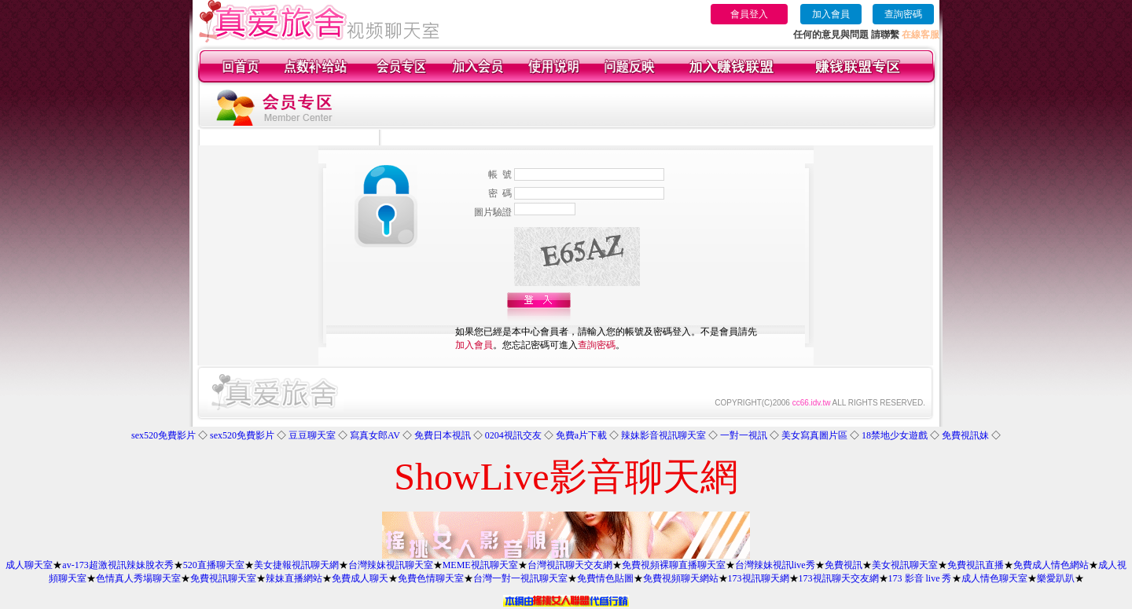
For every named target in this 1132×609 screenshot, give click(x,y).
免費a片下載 (581, 435)
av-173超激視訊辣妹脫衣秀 (117, 564)
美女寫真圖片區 (814, 435)
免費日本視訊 (442, 435)
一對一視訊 (743, 435)
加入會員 (831, 14)
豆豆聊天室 (312, 435)
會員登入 (749, 14)
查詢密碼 (903, 14)
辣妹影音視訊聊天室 (663, 435)
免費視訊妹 (965, 435)
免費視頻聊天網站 (681, 578)
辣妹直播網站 (294, 578)
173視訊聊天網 (758, 578)
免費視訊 (843, 564)
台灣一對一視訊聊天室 (520, 578)
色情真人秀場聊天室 (138, 578)
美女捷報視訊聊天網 (296, 564)
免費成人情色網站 (1051, 564)
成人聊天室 (29, 564)
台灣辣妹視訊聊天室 (390, 564)
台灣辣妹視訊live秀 (775, 564)
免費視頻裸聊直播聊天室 (674, 564)
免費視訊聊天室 (223, 578)
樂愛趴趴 (1056, 578)
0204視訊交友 (513, 435)
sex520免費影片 (163, 435)
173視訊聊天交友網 (839, 578)
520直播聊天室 (213, 564)
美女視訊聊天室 (905, 564)
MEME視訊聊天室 (480, 564)
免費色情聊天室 (431, 578)
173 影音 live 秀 (920, 578)
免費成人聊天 (360, 578)
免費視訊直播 (975, 564)
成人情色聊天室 (994, 578)
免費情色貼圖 (605, 578)
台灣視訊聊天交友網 (569, 564)
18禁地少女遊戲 (895, 435)
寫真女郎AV (375, 435)
